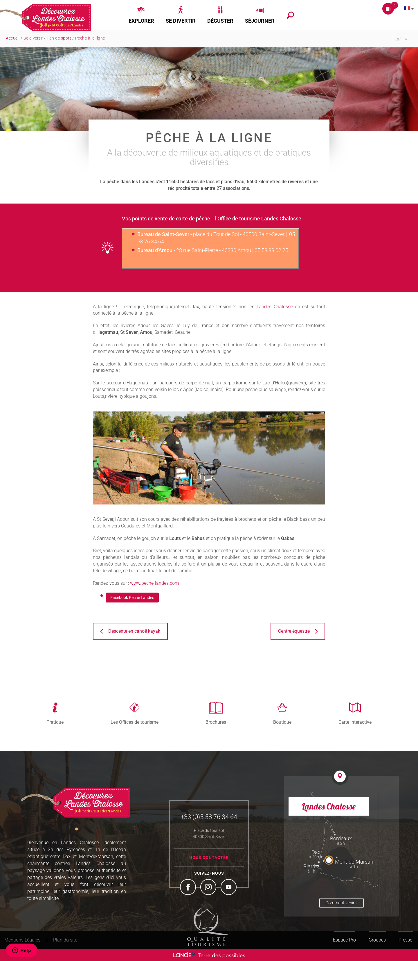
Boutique (282, 722)
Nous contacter (209, 857)
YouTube (229, 887)
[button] (141, 15)
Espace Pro (344, 940)
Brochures (216, 722)
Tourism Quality (208, 926)
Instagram (209, 887)
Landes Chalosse (275, 306)
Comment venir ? (341, 902)
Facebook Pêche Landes (132, 597)
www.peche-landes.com (154, 583)
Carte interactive (355, 722)
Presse (405, 940)
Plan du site (65, 940)
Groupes (377, 940)
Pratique (55, 722)
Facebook (188, 887)
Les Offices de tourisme (134, 722)
